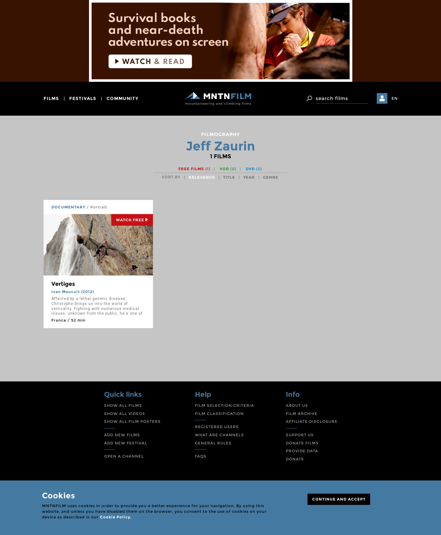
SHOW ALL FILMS (123, 405)
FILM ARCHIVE (302, 413)
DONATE (295, 459)
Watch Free (132, 220)
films (51, 98)
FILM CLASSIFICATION (219, 413)
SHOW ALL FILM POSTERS (132, 421)
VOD (228, 168)
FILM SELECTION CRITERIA (224, 405)
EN (394, 98)
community (123, 98)
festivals (82, 98)
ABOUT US (297, 405)
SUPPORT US (300, 435)
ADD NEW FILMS (122, 435)
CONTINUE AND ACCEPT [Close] (338, 499)
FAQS (201, 456)
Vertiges (63, 284)
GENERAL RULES (213, 443)
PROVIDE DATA (302, 450)
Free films (194, 168)
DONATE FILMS (302, 443)
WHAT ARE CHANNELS (219, 435)
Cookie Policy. (116, 517)
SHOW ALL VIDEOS (124, 413)
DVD (254, 168)
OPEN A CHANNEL (124, 456)
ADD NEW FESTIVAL (125, 443)
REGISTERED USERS (217, 426)
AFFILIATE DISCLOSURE (312, 421)
